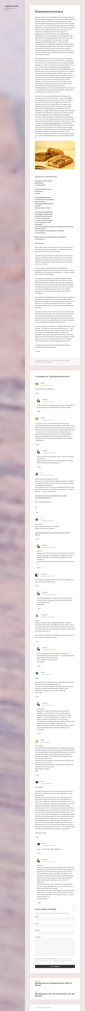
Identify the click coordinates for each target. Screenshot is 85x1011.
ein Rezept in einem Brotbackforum (59, 67)
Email (37, 923)
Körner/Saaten (38, 362)
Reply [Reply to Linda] (37, 697)
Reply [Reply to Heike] (37, 393)
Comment (38, 937)
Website (37, 930)
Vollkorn (50, 362)
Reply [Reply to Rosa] (37, 837)
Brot (63, 360)
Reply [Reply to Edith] (37, 775)
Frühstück (67, 360)
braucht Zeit (58, 360)
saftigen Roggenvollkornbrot (52, 123)
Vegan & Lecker (12, 6)
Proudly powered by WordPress (43, 1007)
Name (37, 916)
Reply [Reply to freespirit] (37, 586)
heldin (47, 360)
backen (53, 360)
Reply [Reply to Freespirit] (37, 641)
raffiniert (45, 362)
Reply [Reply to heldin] (39, 411)
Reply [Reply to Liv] (37, 512)
